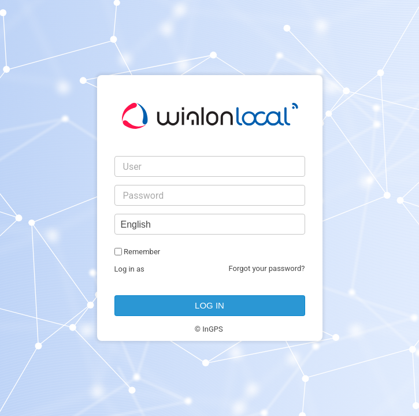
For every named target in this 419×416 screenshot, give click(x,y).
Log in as (129, 269)
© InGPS (209, 329)
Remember (142, 251)
